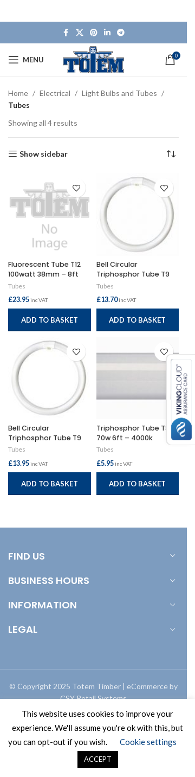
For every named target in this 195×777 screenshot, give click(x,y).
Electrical (55, 93)
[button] (49, 320)
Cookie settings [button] (148, 742)
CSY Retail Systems (93, 698)
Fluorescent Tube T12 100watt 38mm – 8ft (44, 269)
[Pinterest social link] (94, 32)
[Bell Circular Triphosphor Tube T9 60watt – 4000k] (137, 214)
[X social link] (80, 32)
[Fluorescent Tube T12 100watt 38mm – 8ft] (49, 214)
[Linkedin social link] (107, 32)
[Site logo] (93, 58)
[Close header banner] (173, 11)
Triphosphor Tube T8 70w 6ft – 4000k (133, 432)
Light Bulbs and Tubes (119, 93)
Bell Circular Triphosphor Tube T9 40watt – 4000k (44, 437)
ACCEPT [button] (98, 759)
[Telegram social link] (121, 32)
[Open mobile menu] (26, 59)
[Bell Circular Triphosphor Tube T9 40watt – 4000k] (49, 378)
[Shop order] (170, 154)
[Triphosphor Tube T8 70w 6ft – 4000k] (137, 378)
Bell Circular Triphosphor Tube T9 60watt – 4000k (133, 274)
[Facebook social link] (66, 32)
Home (18, 93)
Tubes (16, 286)
